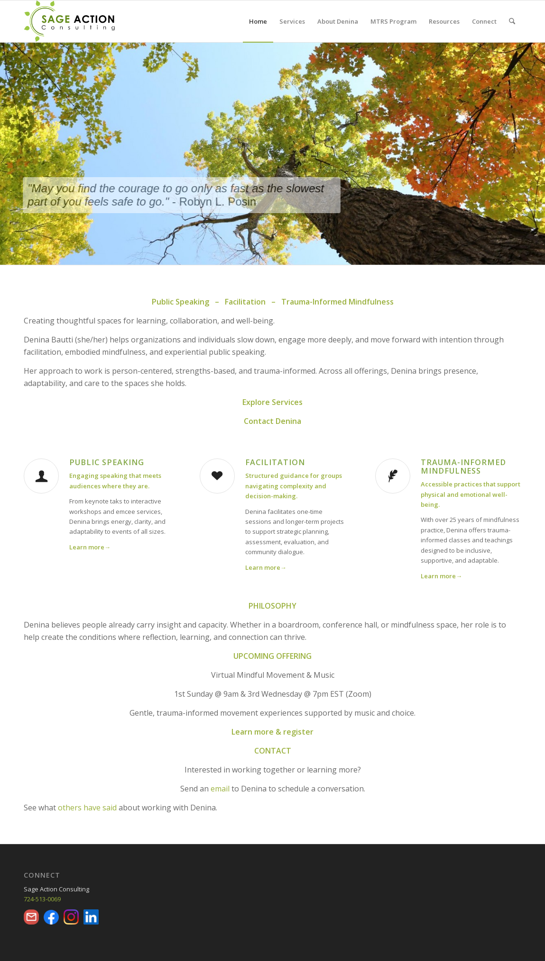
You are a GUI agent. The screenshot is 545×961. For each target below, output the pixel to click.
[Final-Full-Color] (69, 21)
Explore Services (272, 402)
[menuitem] (258, 21)
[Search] (512, 21)
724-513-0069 (42, 899)
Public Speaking (106, 462)
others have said (87, 807)
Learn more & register (272, 732)
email (220, 788)
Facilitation (275, 462)
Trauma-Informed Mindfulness (463, 466)
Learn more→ (265, 567)
